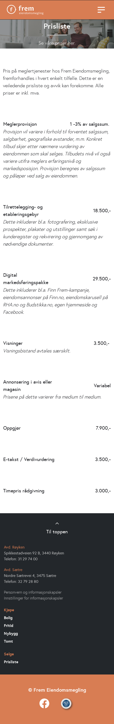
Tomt (8, 641)
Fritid (8, 625)
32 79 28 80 (28, 581)
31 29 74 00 (28, 558)
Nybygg (11, 633)
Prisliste (11, 661)
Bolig (8, 617)
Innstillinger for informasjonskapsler (33, 598)
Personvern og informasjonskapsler (33, 592)
